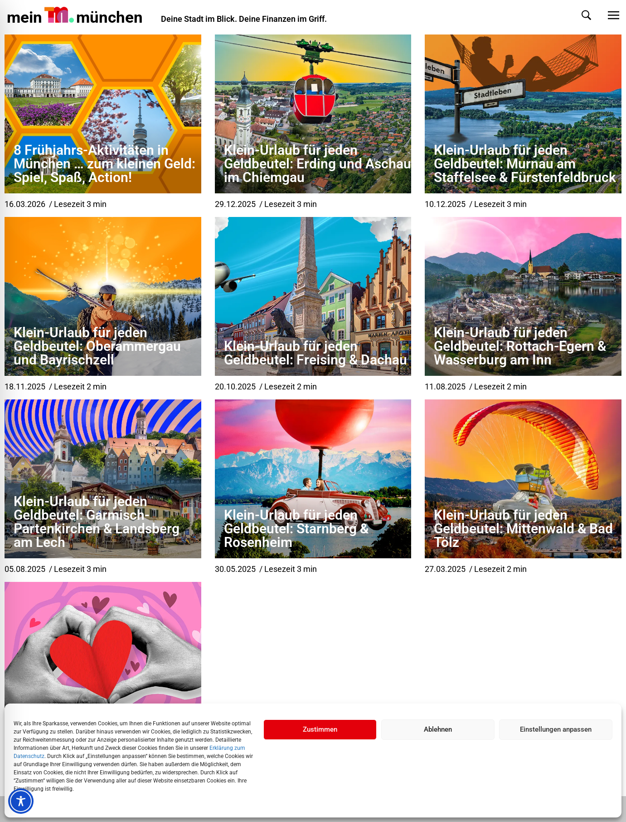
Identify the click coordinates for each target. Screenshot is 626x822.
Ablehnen (438, 729)
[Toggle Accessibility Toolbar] (21, 801)
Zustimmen (320, 729)
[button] (577, 15)
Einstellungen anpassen (556, 729)
